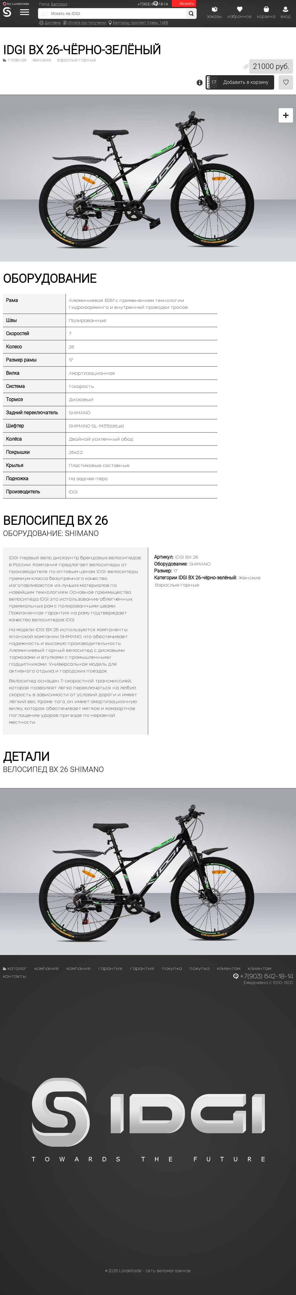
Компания (46, 968)
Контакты (14, 976)
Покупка (172, 968)
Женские (42, 60)
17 (213, 82)
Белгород (59, 4)
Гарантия (110, 968)
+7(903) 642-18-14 (153, 4)
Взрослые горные (76, 60)
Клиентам (228, 968)
